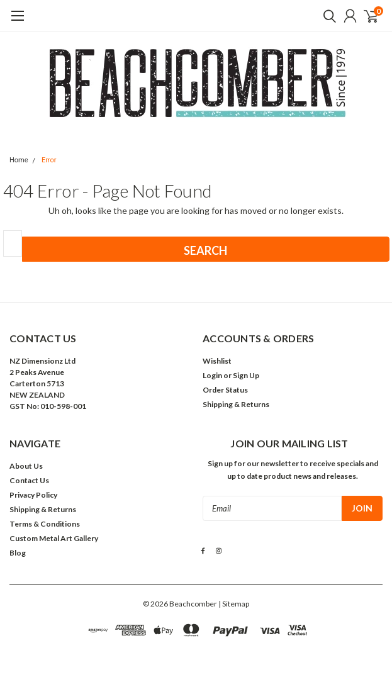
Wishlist (217, 361)
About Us (26, 466)
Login (212, 375)
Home (18, 160)
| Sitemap (233, 603)
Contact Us (29, 480)
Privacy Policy (33, 495)
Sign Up (246, 375)
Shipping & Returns (236, 404)
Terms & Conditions (44, 523)
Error (49, 160)
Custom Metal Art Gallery (53, 538)
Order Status (225, 389)
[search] (326, 15)
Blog (17, 552)
